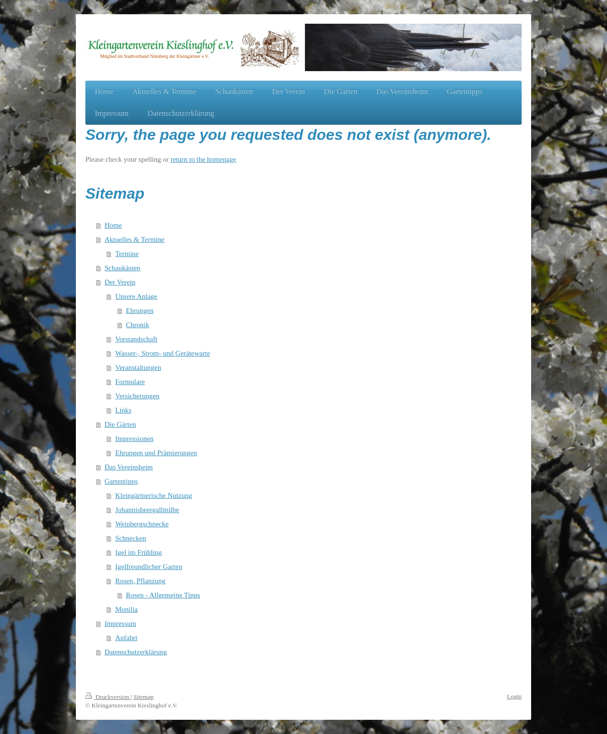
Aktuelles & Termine (135, 239)
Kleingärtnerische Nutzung (153, 495)
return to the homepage (204, 159)
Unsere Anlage (136, 296)
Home (113, 225)
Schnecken (130, 538)
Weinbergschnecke (142, 524)
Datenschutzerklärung (136, 652)
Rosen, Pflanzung (140, 581)
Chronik (137, 325)
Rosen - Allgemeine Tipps (163, 595)
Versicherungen (137, 396)
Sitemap (143, 696)
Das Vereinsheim (129, 467)
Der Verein (120, 282)
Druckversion (107, 696)
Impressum (121, 623)
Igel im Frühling (138, 552)
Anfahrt (126, 638)
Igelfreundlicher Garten (148, 566)
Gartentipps (121, 481)
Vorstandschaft (136, 339)
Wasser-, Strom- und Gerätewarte (162, 353)
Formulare (130, 381)
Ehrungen (140, 310)
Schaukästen (122, 268)
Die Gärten (120, 424)
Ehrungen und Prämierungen (156, 453)
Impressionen (134, 438)
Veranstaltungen (138, 367)
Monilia (126, 609)
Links (123, 410)
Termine (127, 253)
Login (514, 696)
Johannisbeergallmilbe (147, 510)
